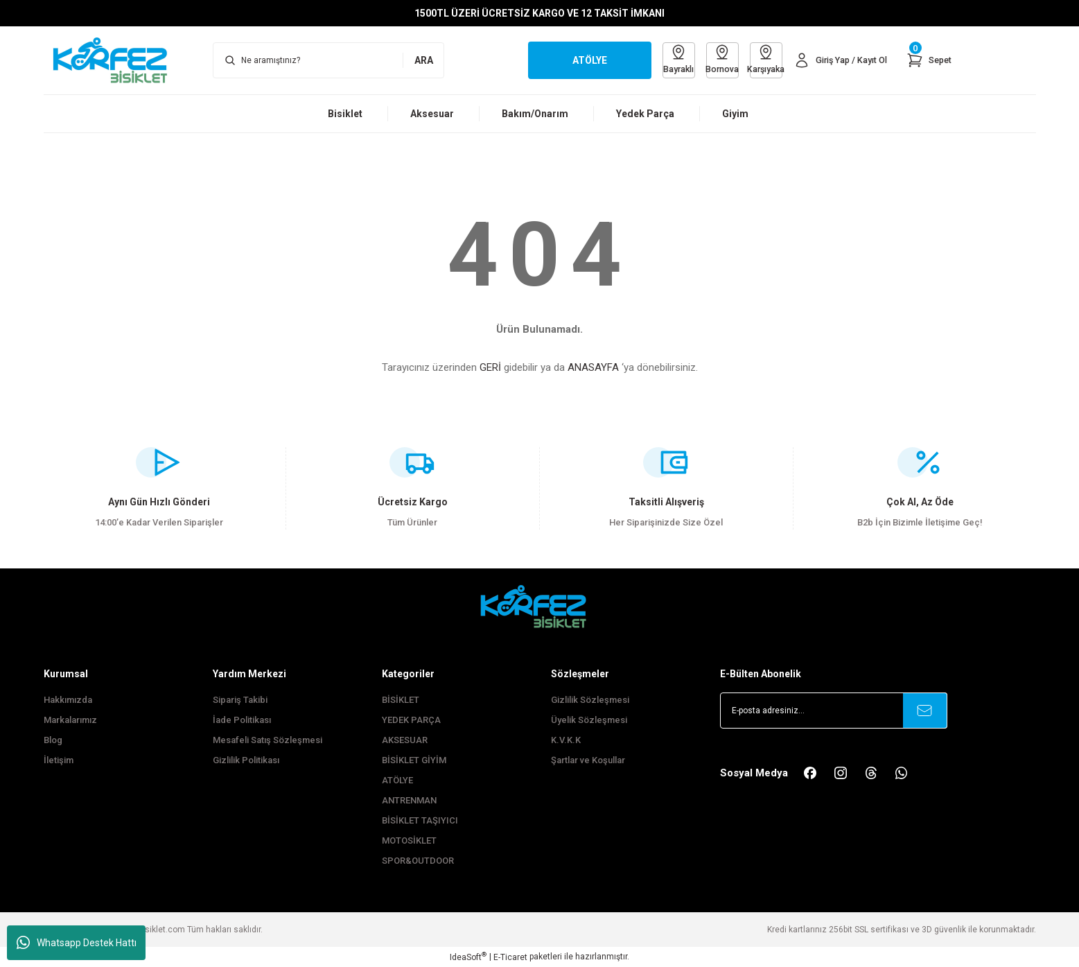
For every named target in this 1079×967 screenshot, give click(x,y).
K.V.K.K (566, 740)
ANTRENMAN (409, 800)
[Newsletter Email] (833, 710)
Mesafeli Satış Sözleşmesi (267, 740)
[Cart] (927, 60)
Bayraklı (665, 59)
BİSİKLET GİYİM (414, 760)
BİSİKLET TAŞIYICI (420, 820)
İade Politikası (242, 720)
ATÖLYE (397, 780)
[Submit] (925, 710)
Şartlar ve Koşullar (588, 760)
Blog (53, 740)
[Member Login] (837, 60)
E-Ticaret (510, 957)
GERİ (490, 367)
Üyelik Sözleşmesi (589, 720)
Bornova (712, 59)
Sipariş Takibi (240, 700)
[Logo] (117, 59)
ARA (423, 60)
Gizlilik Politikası (246, 760)
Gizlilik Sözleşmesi (590, 700)
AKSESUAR (405, 740)
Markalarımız (70, 720)
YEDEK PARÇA (411, 720)
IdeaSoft (468, 956)
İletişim (58, 760)
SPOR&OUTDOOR (418, 860)
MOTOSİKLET (409, 840)
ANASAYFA (593, 367)
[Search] (328, 60)
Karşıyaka (760, 59)
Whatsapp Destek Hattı (77, 942)
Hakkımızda (68, 700)
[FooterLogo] (540, 606)
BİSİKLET (400, 700)
